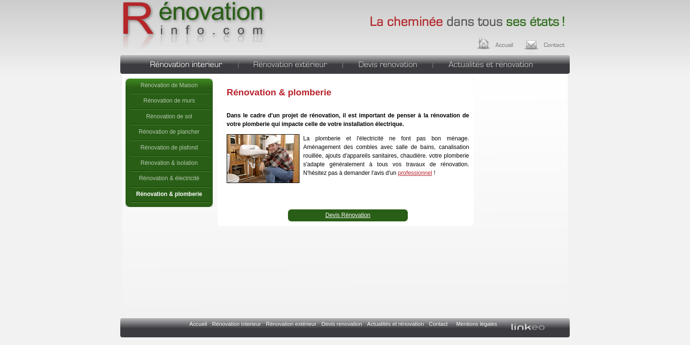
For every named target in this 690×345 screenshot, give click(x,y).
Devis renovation (388, 63)
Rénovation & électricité (169, 178)
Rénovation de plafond (169, 147)
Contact (547, 42)
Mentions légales (476, 324)
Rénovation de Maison (168, 85)
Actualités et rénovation (501, 63)
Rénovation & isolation (168, 163)
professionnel (415, 173)
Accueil (504, 42)
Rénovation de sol (169, 116)
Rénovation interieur (179, 63)
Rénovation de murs (169, 100)
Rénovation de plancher (169, 131)
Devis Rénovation (347, 215)
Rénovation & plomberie (193, 26)
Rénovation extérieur (290, 63)
